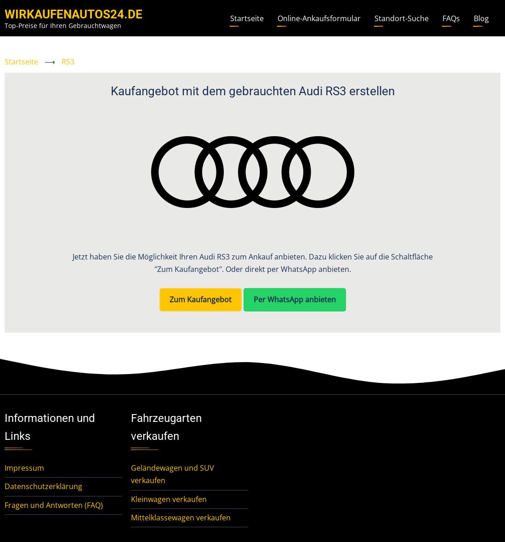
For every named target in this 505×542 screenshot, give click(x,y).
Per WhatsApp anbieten (295, 299)
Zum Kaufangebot (201, 299)
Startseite (247, 18)
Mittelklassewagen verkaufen (181, 518)
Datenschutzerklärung (43, 486)
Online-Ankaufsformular (319, 18)
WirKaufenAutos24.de (73, 14)
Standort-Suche (401, 18)
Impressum (24, 468)
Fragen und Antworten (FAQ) (54, 505)
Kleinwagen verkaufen (169, 499)
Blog (481, 18)
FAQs (451, 18)
